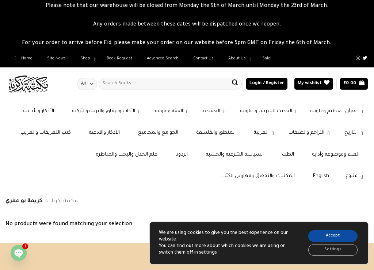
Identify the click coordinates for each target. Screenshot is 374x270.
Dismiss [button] (342, 43)
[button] (266, 84)
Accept (329, 233)
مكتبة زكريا (64, 201)
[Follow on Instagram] (358, 58)
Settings (330, 249)
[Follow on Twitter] (365, 58)
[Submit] (235, 84)
